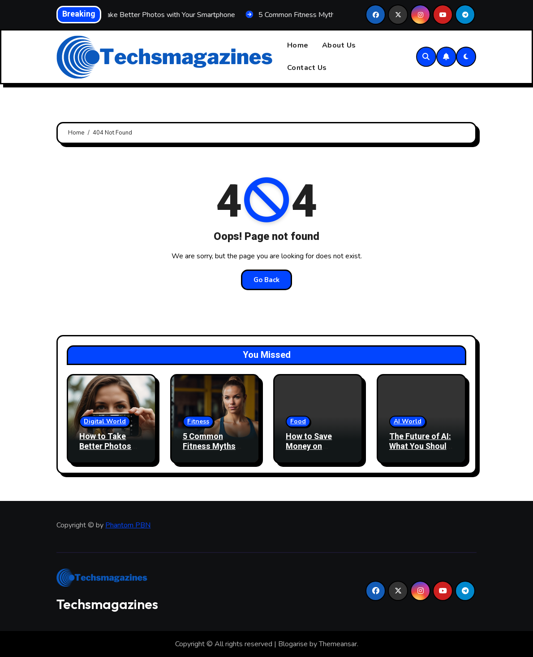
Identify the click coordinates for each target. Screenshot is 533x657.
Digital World (105, 421)
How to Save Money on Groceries (309, 446)
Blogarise (293, 644)
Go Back (266, 279)
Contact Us (307, 68)
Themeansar (338, 644)
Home (298, 45)
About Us (339, 45)
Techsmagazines (107, 604)
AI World (407, 421)
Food (298, 421)
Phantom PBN (127, 525)
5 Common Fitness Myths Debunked (209, 446)
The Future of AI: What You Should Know (420, 446)
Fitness (198, 421)
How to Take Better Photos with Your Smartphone (105, 451)
